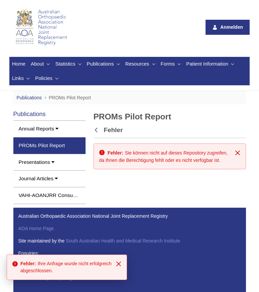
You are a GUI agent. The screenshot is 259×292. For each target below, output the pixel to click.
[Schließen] (237, 153)
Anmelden (227, 27)
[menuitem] (18, 64)
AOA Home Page (36, 228)
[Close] (118, 264)
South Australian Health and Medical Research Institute (123, 241)
